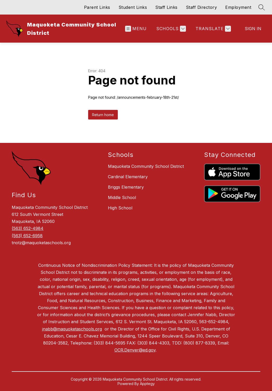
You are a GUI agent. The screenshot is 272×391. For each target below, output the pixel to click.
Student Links (133, 7)
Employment (238, 7)
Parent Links (97, 7)
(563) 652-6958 (27, 235)
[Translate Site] (212, 28)
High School (120, 207)
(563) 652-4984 (27, 228)
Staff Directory (201, 7)
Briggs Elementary (126, 187)
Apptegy (147, 383)
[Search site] (261, 7)
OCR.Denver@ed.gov (135, 350)
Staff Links (166, 7)
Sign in (253, 28)
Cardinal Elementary (128, 176)
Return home (103, 114)
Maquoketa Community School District (146, 166)
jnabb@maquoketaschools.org (72, 329)
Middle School (122, 197)
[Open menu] (136, 28)
